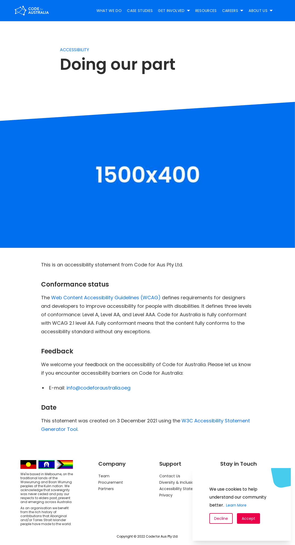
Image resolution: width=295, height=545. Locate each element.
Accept (248, 518)
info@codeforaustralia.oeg (98, 387)
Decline (221, 518)
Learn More (236, 505)
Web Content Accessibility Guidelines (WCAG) (106, 297)
